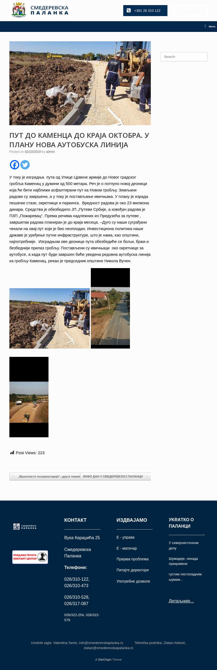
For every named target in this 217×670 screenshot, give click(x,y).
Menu (210, 26)
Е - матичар (127, 548)
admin (50, 152)
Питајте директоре (133, 570)
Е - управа (125, 537)
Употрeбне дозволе (133, 581)
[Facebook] (14, 164)
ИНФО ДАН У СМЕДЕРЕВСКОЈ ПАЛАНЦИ (115, 476)
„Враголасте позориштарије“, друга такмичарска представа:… (60, 476)
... (192, 601)
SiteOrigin (104, 659)
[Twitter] (25, 164)
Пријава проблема (132, 559)
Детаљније (179, 601)
